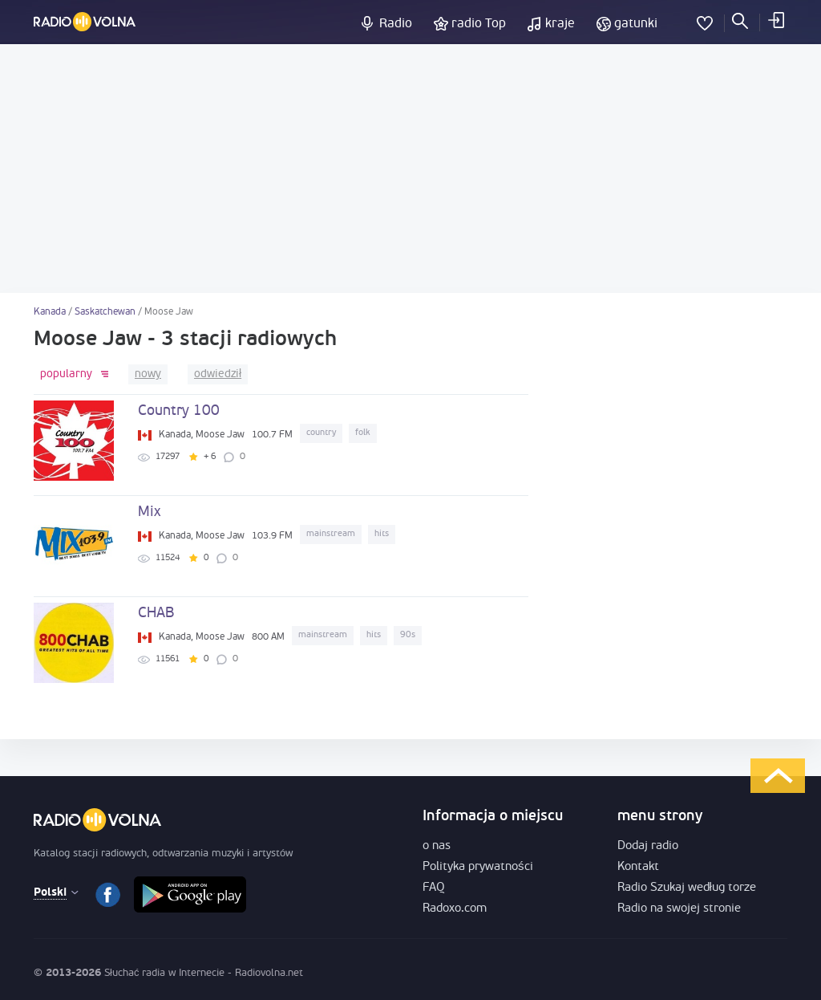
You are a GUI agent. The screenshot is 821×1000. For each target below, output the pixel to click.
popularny (66, 374)
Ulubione (705, 20)
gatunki (635, 24)
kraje (560, 24)
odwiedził (217, 374)
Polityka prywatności (478, 867)
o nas (437, 846)
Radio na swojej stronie (679, 909)
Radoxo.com (455, 909)
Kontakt (638, 867)
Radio (395, 24)
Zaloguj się (775, 20)
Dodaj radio (647, 846)
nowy (148, 374)
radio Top (478, 24)
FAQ (434, 888)
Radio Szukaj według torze (686, 888)
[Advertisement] (410, 168)
